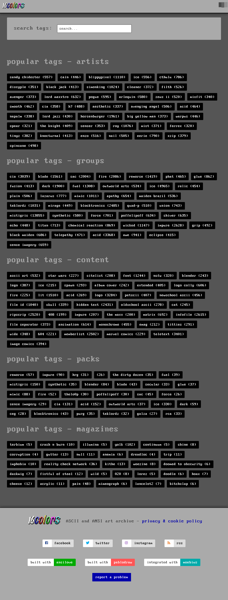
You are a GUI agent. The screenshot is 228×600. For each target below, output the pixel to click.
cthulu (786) (172, 77)
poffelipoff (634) (138, 215)
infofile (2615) (191, 315)
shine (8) (187, 445)
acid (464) (190, 106)
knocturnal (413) (56, 136)
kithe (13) (115, 464)
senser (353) (93, 126)
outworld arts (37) (127, 404)
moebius (190, 562)
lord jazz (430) (57, 116)
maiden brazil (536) (158, 196)
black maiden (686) (28, 235)
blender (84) (97, 384)
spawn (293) (75, 285)
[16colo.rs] (13, 6)
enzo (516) (91, 136)
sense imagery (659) (29, 245)
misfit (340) (202, 97)
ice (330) (162, 404)
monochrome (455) (115, 324)
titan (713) (49, 225)
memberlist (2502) (81, 334)
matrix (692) (155, 315)
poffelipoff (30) (113, 394)
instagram (143, 543)
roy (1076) (123, 126)
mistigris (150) (25, 384)
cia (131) (63, 404)
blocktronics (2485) (100, 206)
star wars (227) (63, 276)
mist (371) (151, 126)
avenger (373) (23, 97)
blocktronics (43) (51, 414)
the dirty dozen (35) (133, 375)
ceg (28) (18, 414)
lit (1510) (48, 295)
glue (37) (187, 384)
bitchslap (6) (183, 484)
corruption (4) (24, 454)
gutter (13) (57, 454)
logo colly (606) (190, 285)
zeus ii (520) (168, 97)
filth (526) (173, 87)
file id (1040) (24, 305)
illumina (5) (95, 445)
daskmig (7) (21, 474)
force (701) (102, 215)
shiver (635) (176, 215)
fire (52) (47, 394)
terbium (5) (21, 445)
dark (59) (189, 404)
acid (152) (91, 404)
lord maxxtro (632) (62, 97)
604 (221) (47, 334)
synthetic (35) (62, 384)
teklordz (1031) (25, 206)
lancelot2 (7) (148, 484)
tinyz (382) (21, 136)
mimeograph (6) (113, 484)
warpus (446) (188, 116)
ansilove (64, 562)
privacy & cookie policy (172, 521)
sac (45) (145, 394)
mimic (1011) (87, 196)
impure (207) (87, 315)
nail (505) (119, 136)
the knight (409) (56, 126)
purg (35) (86, 414)
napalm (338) (22, 116)
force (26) (172, 394)
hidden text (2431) (95, 305)
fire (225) (20, 295)
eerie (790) (148, 136)
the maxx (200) (121, 315)
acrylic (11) (52, 484)
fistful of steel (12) (61, 474)
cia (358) (51, 106)
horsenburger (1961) (100, 116)
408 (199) (57, 315)
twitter (103, 543)
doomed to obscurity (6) (187, 464)
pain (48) (82, 484)
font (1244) (134, 276)
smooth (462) (22, 106)
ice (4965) (159, 186)
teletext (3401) (168, 334)
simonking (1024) (103, 87)
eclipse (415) (162, 235)
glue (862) (204, 176)
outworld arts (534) (122, 186)
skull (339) (57, 305)
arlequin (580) (133, 97)
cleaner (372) (140, 87)
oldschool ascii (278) (142, 305)
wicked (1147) (136, 225)
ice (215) (47, 285)
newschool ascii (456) (181, 295)
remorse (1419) (143, 176)
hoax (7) (200, 474)
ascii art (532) (25, 276)
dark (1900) (53, 186)
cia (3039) (20, 176)
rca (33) (174, 414)
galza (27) (147, 414)
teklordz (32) (116, 414)
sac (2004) (80, 176)
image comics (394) (28, 344)
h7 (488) (76, 106)
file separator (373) (30, 324)
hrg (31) (81, 375)
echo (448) (20, 225)
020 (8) (122, 474)
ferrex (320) (182, 126)
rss (180, 543)
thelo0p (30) (76, 394)
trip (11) (173, 454)
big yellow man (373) (147, 116)
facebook (62, 543)
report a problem (112, 577)
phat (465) (176, 176)
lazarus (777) (53, 196)
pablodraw (123, 562)
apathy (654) (119, 196)
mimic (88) (20, 394)
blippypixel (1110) (107, 77)
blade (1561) (50, 176)
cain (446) (71, 77)
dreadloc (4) (143, 454)
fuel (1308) (84, 186)
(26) (101, 375)
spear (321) (21, 126)
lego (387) (20, 285)
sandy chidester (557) (31, 77)
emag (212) (149, 324)
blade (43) (127, 384)
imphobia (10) (23, 464)
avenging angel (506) (151, 106)
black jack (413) (62, 87)
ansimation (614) (75, 324)
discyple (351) (24, 87)
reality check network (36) (70, 464)
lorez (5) (146, 474)
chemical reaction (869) (91, 225)
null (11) (86, 454)
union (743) (171, 206)
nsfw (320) (163, 276)
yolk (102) (125, 445)
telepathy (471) (69, 235)
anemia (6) (113, 454)
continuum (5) (156, 445)
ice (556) (142, 77)
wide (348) (20, 334)
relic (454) (189, 186)
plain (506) (21, 196)
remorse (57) (22, 375)
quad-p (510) (139, 206)
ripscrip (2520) (25, 315)
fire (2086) (110, 176)
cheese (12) (21, 484)
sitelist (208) (101, 276)
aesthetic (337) (108, 106)
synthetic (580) (67, 215)
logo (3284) (106, 295)
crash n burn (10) (57, 445)
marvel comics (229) (126, 334)
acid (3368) (104, 235)
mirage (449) (60, 206)
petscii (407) (138, 295)
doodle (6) (174, 474)
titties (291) (181, 324)
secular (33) (157, 384)
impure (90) (53, 375)
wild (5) (99, 474)
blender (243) (195, 276)
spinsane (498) (24, 146)
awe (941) (132, 235)
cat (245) (181, 305)
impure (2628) (171, 225)
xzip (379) (178, 136)
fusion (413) (22, 186)
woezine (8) (144, 464)
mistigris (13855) (27, 215)
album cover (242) (112, 285)
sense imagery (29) (28, 404)
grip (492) (202, 225)
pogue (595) (100, 97)
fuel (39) (171, 375)
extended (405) (151, 285)
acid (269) (76, 295)
